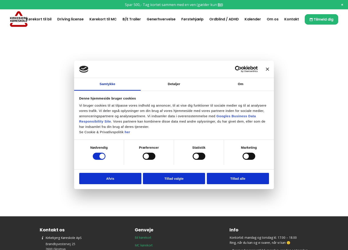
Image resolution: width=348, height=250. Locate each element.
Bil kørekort (143, 237)
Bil (220, 4)
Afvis (110, 178)
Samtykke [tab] (107, 84)
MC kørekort (144, 245)
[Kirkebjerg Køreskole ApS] (18, 19)
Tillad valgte (174, 178)
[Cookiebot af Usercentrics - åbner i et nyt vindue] (238, 69)
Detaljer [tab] (174, 84)
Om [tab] (240, 84)
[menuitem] (38, 19)
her (127, 132)
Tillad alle (237, 178)
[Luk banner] (267, 69)
